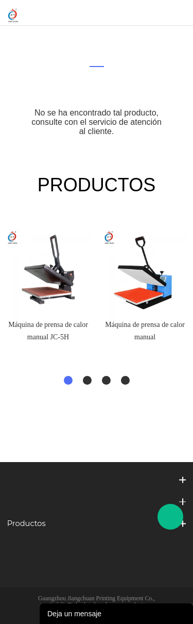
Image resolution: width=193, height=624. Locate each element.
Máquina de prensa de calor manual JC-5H (48, 331)
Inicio (89, 39)
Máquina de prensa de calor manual (145, 331)
